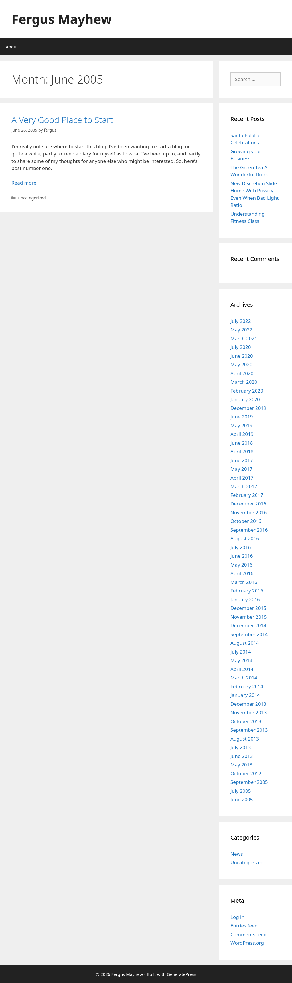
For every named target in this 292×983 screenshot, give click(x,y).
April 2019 (241, 434)
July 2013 (240, 747)
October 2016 (245, 521)
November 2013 (248, 712)
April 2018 (241, 451)
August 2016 (244, 538)
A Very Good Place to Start (62, 120)
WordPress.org (247, 943)
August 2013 (244, 738)
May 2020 (241, 364)
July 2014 (240, 651)
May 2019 (241, 425)
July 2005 (240, 791)
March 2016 (243, 582)
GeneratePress (181, 974)
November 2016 (248, 512)
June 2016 (241, 556)
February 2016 (246, 590)
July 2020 (240, 347)
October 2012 (245, 773)
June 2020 (241, 356)
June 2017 (241, 460)
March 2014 (243, 677)
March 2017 (243, 486)
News (236, 854)
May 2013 (241, 764)
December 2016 (248, 503)
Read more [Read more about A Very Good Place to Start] (23, 182)
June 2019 (241, 416)
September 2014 (249, 634)
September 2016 (249, 530)
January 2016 (245, 599)
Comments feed (248, 934)
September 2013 (249, 730)
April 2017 (241, 477)
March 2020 (243, 382)
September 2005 (249, 782)
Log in (237, 917)
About (12, 47)
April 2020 (241, 373)
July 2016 (240, 547)
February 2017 (246, 495)
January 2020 (245, 399)
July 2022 (240, 321)
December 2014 (248, 625)
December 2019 (248, 408)
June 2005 (241, 799)
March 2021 (243, 338)
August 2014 (244, 643)
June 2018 (241, 443)
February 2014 (246, 686)
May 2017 (241, 469)
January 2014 (245, 695)
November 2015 (248, 617)
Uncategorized (247, 862)
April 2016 (241, 573)
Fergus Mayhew (61, 19)
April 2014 (241, 669)
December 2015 (248, 608)
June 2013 (241, 756)
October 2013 (245, 721)
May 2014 (241, 660)
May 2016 (241, 564)
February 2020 (246, 390)
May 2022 (241, 329)
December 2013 (248, 704)
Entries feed (243, 925)
